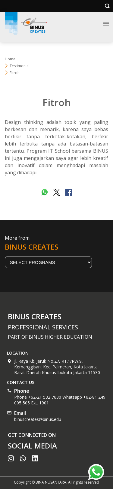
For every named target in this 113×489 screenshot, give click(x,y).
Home (10, 59)
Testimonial (20, 65)
